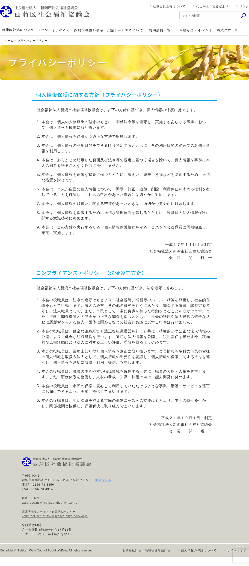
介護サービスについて (124, 30)
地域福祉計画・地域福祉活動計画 (146, 550)
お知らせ (195, 30)
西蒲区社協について (18, 30)
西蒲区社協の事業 (89, 30)
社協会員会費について (169, 6)
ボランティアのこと (53, 30)
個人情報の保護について (198, 550)
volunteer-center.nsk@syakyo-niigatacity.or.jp (55, 516)
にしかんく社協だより (212, 6)
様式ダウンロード (231, 30)
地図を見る (103, 480)
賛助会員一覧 (160, 30)
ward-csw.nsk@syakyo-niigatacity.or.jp (49, 502)
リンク (244, 6)
